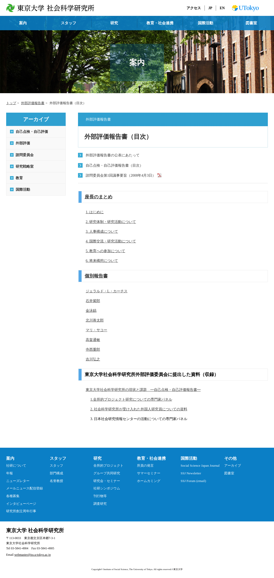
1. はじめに (95, 212)
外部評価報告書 (32, 103)
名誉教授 (56, 481)
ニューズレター (18, 481)
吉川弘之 (93, 359)
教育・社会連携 (159, 23)
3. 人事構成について (102, 231)
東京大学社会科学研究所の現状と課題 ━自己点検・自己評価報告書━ (143, 390)
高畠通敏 (93, 340)
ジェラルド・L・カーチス (107, 291)
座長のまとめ (98, 196)
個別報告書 (96, 276)
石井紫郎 (93, 301)
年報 (9, 473)
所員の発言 (145, 465)
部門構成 (56, 473)
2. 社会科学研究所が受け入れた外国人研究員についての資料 (138, 409)
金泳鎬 (91, 310)
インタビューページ (21, 504)
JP (210, 8)
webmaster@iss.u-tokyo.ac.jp (32, 554)
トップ (11, 103)
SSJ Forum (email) (193, 481)
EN (222, 8)
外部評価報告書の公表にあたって (113, 155)
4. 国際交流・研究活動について (111, 241)
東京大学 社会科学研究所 (35, 530)
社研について (16, 465)
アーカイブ (232, 465)
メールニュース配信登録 (24, 488)
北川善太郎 (95, 320)
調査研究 (100, 504)
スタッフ (68, 23)
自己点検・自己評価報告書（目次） (114, 165)
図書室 (251, 23)
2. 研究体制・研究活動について (111, 222)
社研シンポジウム (106, 488)
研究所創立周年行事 (21, 511)
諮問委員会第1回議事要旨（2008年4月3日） (121, 175)
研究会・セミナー (106, 481)
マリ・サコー (96, 330)
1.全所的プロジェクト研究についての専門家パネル (131, 399)
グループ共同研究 (106, 473)
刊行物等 (100, 496)
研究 (114, 23)
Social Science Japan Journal (200, 465)
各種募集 (12, 496)
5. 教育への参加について (105, 251)
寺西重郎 (93, 349)
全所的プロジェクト (108, 465)
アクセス (194, 8)
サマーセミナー (148, 473)
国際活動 (205, 23)
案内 (23, 23)
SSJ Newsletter (191, 473)
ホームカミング (148, 481)
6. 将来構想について (102, 261)
